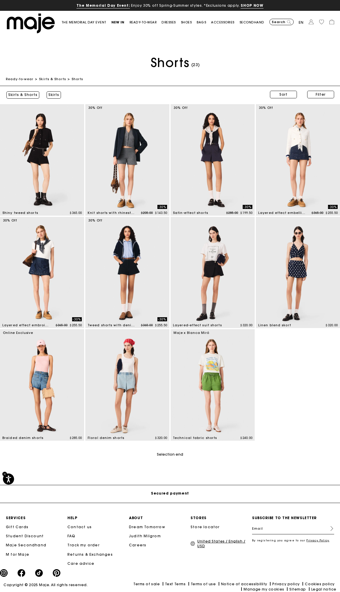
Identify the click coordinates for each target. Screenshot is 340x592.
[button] (120, 22)
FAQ (71, 535)
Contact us (79, 526)
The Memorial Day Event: (103, 5)
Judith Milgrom (145, 535)
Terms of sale (146, 583)
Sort (283, 94)
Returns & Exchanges (90, 554)
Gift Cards (17, 526)
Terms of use (203, 583)
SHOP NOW (252, 5)
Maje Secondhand (26, 544)
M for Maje (17, 554)
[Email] (293, 528)
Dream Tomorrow (147, 526)
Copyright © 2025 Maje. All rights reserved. (46, 584)
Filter (321, 94)
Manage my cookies (264, 588)
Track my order (83, 544)
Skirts (53, 94)
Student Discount (25, 535)
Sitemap (297, 588)
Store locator (205, 526)
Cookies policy (320, 583)
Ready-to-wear (19, 79)
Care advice (80, 563)
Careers (137, 544)
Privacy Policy (317, 539)
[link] (86, 22)
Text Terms (175, 583)
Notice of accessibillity (244, 583)
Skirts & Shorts (52, 79)
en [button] (301, 22)
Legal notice (323, 588)
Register (329, 528)
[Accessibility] (8, 479)
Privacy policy (286, 583)
